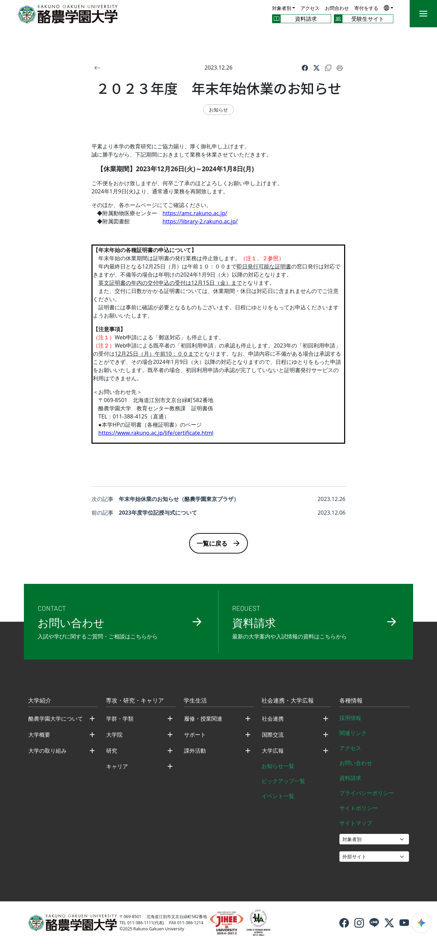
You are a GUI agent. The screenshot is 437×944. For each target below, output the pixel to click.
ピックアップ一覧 (283, 781)
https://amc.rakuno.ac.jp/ (195, 213)
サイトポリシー (358, 808)
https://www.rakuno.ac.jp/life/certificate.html (155, 433)
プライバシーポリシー (366, 793)
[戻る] (97, 67)
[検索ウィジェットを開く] (421, 922)
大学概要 (39, 734)
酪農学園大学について (55, 718)
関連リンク (353, 733)
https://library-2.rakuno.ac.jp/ (200, 221)
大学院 (114, 734)
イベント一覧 (278, 796)
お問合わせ (337, 8)
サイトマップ (355, 823)
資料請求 (350, 778)
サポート (195, 734)
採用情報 (350, 718)
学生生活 (195, 700)
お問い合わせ (355, 763)
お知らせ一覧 (278, 766)
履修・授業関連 (203, 718)
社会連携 (273, 718)
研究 (111, 750)
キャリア (117, 766)
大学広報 (273, 750)
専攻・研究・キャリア (135, 700)
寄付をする (366, 8)
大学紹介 (39, 700)
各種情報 (351, 700)
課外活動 (195, 750)
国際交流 (273, 734)
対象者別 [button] (281, 8)
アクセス (310, 8)
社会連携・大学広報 (288, 700)
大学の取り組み (47, 750)
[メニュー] (423, 13)
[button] (388, 7)
